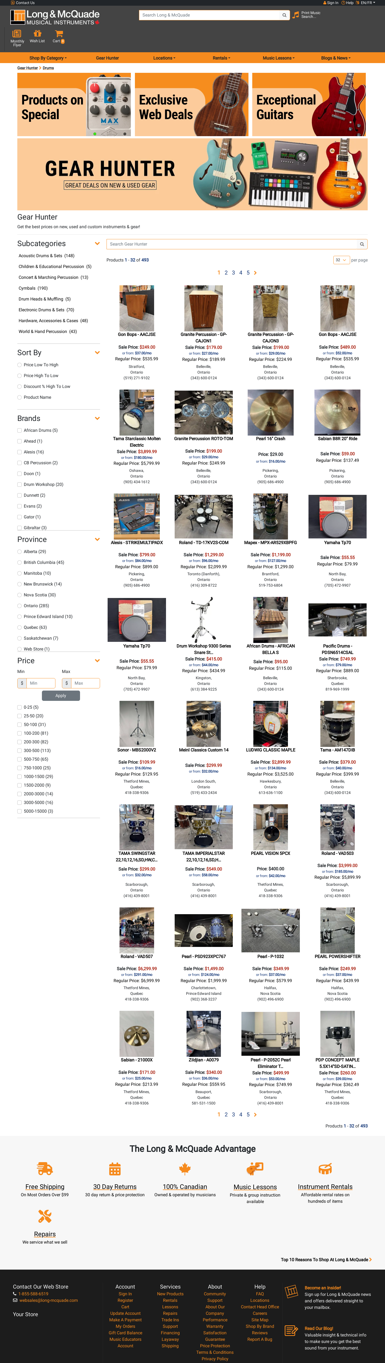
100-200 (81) (32, 714)
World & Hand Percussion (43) (48, 312)
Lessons (170, 1255)
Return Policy (215, 1314)
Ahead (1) (29, 421)
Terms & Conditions (215, 1301)
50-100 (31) (31, 705)
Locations (259, 1249)
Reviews (260, 1281)
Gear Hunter (107, 38)
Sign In (125, 1242)
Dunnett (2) (31, 476)
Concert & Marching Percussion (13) (53, 258)
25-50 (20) (30, 696)
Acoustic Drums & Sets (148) (47, 236)
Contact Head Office (260, 1255)
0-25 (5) (28, 688)
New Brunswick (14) (39, 564)
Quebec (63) (32, 607)
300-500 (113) (34, 731)
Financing (170, 1281)
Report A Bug (259, 1288)
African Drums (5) (37, 411)
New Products (170, 1242)
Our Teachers (215, 1320)
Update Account (125, 1262)
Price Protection (215, 1294)
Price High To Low (37, 356)
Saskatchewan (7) (37, 618)
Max (66, 652)
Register (125, 1249)
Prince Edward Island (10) (45, 597)
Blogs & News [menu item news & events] (334, 38)
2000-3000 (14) (35, 774)
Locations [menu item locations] (162, 38)
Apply (60, 676)
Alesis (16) (30, 432)
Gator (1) (29, 497)
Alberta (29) (31, 532)
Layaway (170, 1288)
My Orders (125, 1275)
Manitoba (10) (34, 553)
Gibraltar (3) (32, 508)
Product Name (34, 377)
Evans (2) (29, 486)
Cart (125, 1255)
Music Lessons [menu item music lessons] (277, 38)
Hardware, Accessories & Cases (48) (53, 301)
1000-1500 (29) (35, 757)
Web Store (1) (33, 629)
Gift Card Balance (125, 1281)
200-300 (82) (32, 722)
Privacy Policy (215, 1307)
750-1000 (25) (34, 748)
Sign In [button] (330, 3)
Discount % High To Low (43, 367)
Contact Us (23, 3)
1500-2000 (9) (34, 766)
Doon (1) (29, 454)
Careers (260, 1262)
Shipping (170, 1294)
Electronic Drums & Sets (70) (46, 290)
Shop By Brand (260, 1275)
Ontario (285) (33, 586)
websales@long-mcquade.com (45, 1249)
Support (170, 1275)
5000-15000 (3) (35, 792)
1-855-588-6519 (30, 1242)
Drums (48, 49)
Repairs (170, 1262)
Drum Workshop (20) (40, 465)
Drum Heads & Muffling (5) (45, 279)
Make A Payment (125, 1268)
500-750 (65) (32, 740)
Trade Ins (170, 1268)
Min (21, 652)
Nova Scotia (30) (36, 575)
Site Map (259, 1268)
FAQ (260, 1242)
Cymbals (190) (33, 269)
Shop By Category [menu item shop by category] (46, 38)
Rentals (170, 1249)
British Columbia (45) (40, 542)
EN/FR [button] (364, 3)
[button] (371, 19)
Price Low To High (37, 345)
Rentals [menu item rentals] (220, 38)
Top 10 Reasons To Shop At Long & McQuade (326, 1208)
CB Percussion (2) (37, 443)
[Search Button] (275, 19)
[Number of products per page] (341, 241)
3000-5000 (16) (35, 783)
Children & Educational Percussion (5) (55, 247)
